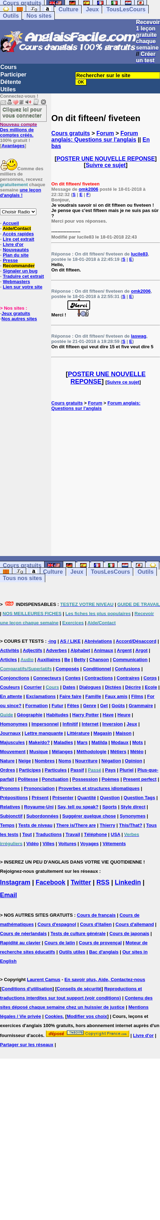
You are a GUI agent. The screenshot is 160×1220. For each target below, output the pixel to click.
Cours (8, 67)
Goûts (118, 705)
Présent (40, 797)
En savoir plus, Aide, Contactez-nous (104, 979)
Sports (109, 806)
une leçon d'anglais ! (20, 192)
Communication (130, 659)
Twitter (81, 882)
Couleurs (10, 687)
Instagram (15, 882)
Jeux (92, 9)
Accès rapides (18, 233)
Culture (68, 9)
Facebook (50, 882)
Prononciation (39, 788)
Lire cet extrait (18, 239)
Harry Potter (85, 714)
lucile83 (139, 254)
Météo (137, 751)
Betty (79, 659)
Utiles (8, 89)
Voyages (89, 843)
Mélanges (62, 751)
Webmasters (16, 281)
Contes (73, 678)
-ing (52, 641)
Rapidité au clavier (20, 942)
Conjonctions (14, 678)
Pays (110, 770)
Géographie (29, 714)
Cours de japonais (129, 933)
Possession (85, 779)
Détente (10, 82)
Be (67, 659)
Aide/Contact (16, 228)
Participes (30, 770)
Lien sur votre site (22, 287)
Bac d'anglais (103, 952)
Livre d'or (13, 244)
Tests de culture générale (78, 933)
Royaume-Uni (39, 806)
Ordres (7, 770)
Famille (93, 696)
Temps (7, 825)
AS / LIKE (70, 641)
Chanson (99, 659)
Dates (69, 687)
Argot (141, 650)
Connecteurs (47, 678)
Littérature (78, 733)
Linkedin (128, 882)
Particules (56, 770)
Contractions (98, 678)
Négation (111, 760)
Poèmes (110, 779)
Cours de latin (60, 942)
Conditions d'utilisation (26, 988)
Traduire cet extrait (23, 276)
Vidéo (32, 843)
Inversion (112, 724)
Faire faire (70, 696)
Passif (77, 770)
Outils (11, 16)
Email (8, 895)
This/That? (130, 825)
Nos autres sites (19, 318)
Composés (67, 668)
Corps (150, 678)
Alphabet (80, 650)
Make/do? (39, 742)
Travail (73, 834)
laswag (138, 336)
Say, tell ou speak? (78, 806)
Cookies (54, 1016)
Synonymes (133, 816)
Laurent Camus (43, 979)
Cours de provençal (100, 942)
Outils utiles (72, 952)
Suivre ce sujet (106, 165)
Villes (49, 843)
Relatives (10, 806)
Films (137, 696)
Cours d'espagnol (56, 924)
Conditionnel (97, 668)
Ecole (151, 687)
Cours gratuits (70, 133)
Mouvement (12, 751)
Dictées (113, 687)
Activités (9, 650)
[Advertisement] (105, 483)
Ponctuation (55, 779)
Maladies (63, 742)
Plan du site (16, 255)
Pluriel (126, 770)
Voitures (67, 843)
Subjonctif (11, 816)
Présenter (62, 797)
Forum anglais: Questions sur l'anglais (94, 136)
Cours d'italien (96, 924)
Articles (8, 659)
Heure (124, 714)
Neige (24, 760)
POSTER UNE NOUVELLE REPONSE (106, 159)
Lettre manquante (43, 733)
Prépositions (14, 797)
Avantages (12, 145)
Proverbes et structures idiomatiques (99, 788)
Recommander (19, 265)
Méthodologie (92, 751)
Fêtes (73, 705)
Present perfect (139, 779)
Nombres (44, 760)
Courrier (33, 687)
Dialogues (90, 687)
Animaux (103, 650)
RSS (102, 882)
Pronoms (10, 788)
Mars (82, 742)
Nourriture (86, 760)
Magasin (103, 733)
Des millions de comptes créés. (18, 130)
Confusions (127, 668)
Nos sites (39, 16)
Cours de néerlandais (23, 933)
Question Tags (139, 797)
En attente (11, 696)
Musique (38, 751)
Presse (10, 260)
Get (104, 705)
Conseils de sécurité (79, 988)
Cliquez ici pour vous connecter (22, 112)
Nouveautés (16, 249)
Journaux (10, 733)
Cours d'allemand (134, 924)
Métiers (118, 751)
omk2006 (89, 189)
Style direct (133, 806)
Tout (27, 834)
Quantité (86, 797)
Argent (124, 650)
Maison (123, 733)
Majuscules (12, 742)
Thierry (107, 825)
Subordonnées (42, 816)
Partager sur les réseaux (26, 1044)
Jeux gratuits (15, 313)
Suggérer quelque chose (89, 816)
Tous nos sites (22, 578)
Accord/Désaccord (136, 641)
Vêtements (114, 843)
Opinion (133, 760)
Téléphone (95, 834)
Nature (7, 760)
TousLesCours (126, 9)
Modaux (120, 742)
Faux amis (116, 696)
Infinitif (70, 724)
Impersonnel (45, 724)
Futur (57, 705)
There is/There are (76, 825)
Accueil (10, 223)
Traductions (49, 834)
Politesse (28, 779)
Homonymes (14, 724)
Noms (65, 760)
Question (110, 797)
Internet (90, 724)
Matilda (99, 742)
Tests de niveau (35, 825)
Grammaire (141, 705)
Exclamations (41, 696)
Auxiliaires (48, 659)
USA (115, 834)
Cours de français (96, 915)
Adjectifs (32, 650)
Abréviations (98, 641)
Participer (13, 74)
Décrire (133, 687)
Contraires (128, 678)
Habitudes (57, 714)
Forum (105, 133)
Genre (89, 705)
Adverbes (56, 650)
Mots (137, 742)
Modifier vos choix (87, 1016)
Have (108, 714)
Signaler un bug (20, 271)
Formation (36, 705)
